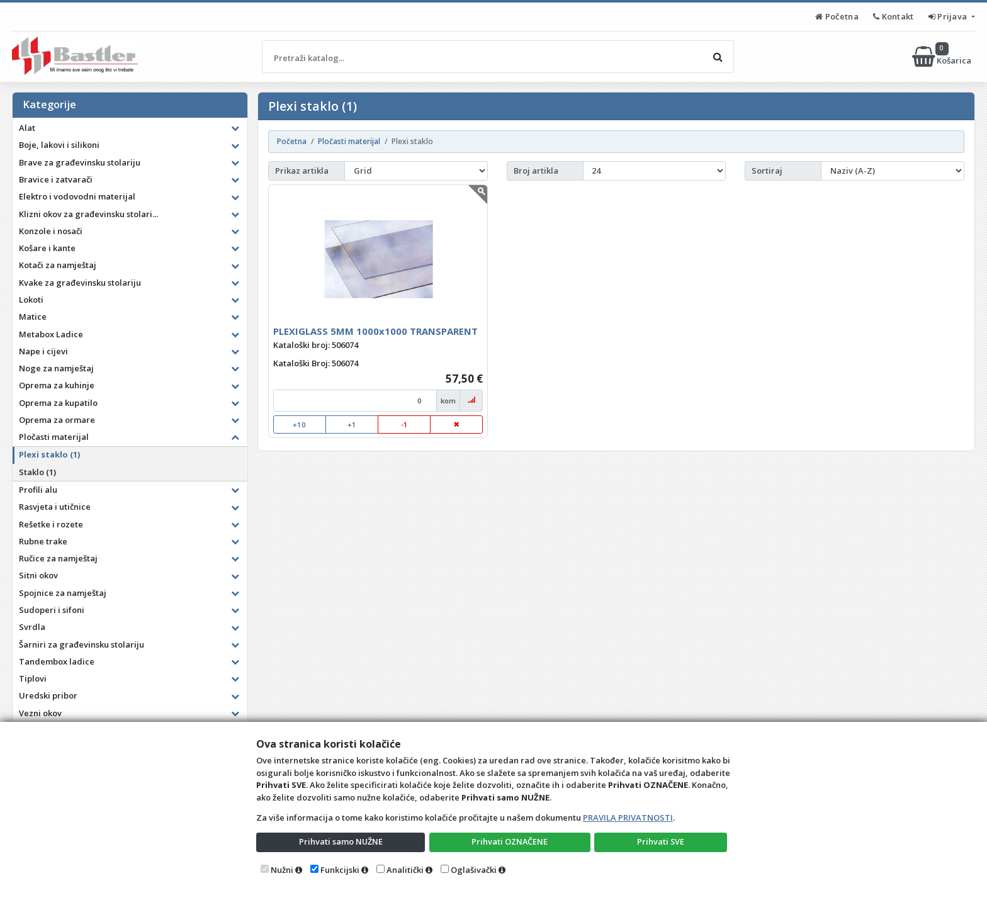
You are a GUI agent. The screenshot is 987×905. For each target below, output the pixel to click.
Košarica (942, 57)
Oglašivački (474, 869)
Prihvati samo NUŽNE (340, 841)
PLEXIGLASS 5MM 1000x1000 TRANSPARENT (375, 331)
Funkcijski (339, 869)
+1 (351, 424)
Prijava (948, 16)
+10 (299, 424)
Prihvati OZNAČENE (509, 841)
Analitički (405, 869)
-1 (404, 424)
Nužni (282, 869)
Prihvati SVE (661, 841)
